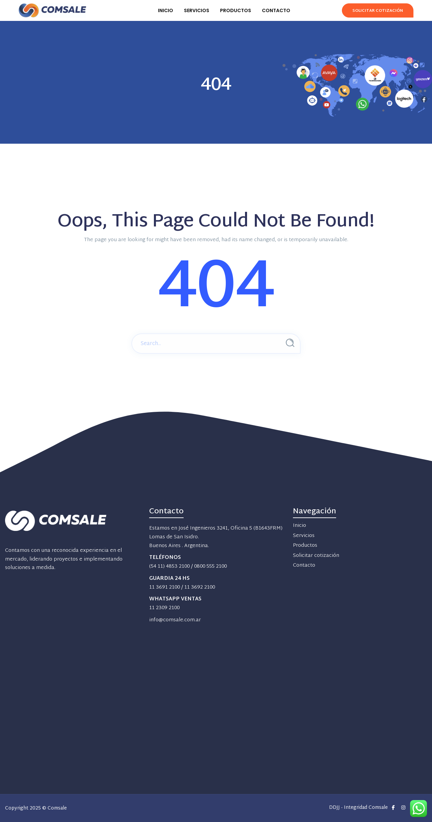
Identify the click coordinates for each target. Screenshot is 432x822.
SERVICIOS (196, 10)
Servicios (304, 535)
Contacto (304, 565)
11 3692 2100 (199, 587)
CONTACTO (276, 10)
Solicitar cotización (316, 555)
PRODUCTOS (235, 10)
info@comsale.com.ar (175, 620)
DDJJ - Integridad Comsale (358, 808)
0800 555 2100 (210, 566)
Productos (305, 545)
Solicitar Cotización (377, 11)
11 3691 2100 (164, 587)
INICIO (165, 10)
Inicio (299, 525)
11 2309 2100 (164, 608)
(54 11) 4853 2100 (169, 566)
